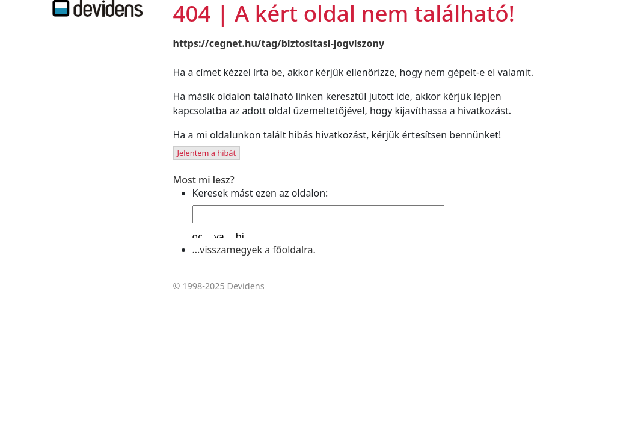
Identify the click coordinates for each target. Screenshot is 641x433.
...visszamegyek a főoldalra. (254, 249)
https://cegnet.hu (215, 43)
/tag (267, 43)
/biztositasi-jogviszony (330, 43)
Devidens (245, 286)
